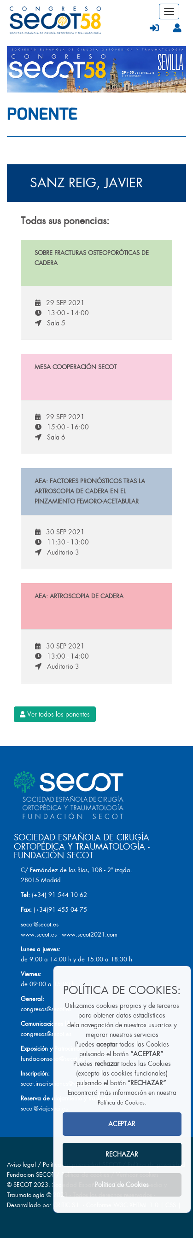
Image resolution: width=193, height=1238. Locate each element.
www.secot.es (39, 934)
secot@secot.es (39, 924)
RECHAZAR (121, 1154)
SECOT (22, 1185)
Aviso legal (21, 1165)
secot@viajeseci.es (44, 1108)
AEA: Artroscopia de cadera (79, 596)
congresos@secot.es (46, 1009)
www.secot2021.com (89, 934)
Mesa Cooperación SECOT (76, 367)
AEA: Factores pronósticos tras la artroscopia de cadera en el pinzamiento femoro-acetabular (90, 491)
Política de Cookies (121, 1102)
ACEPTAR (121, 1124)
